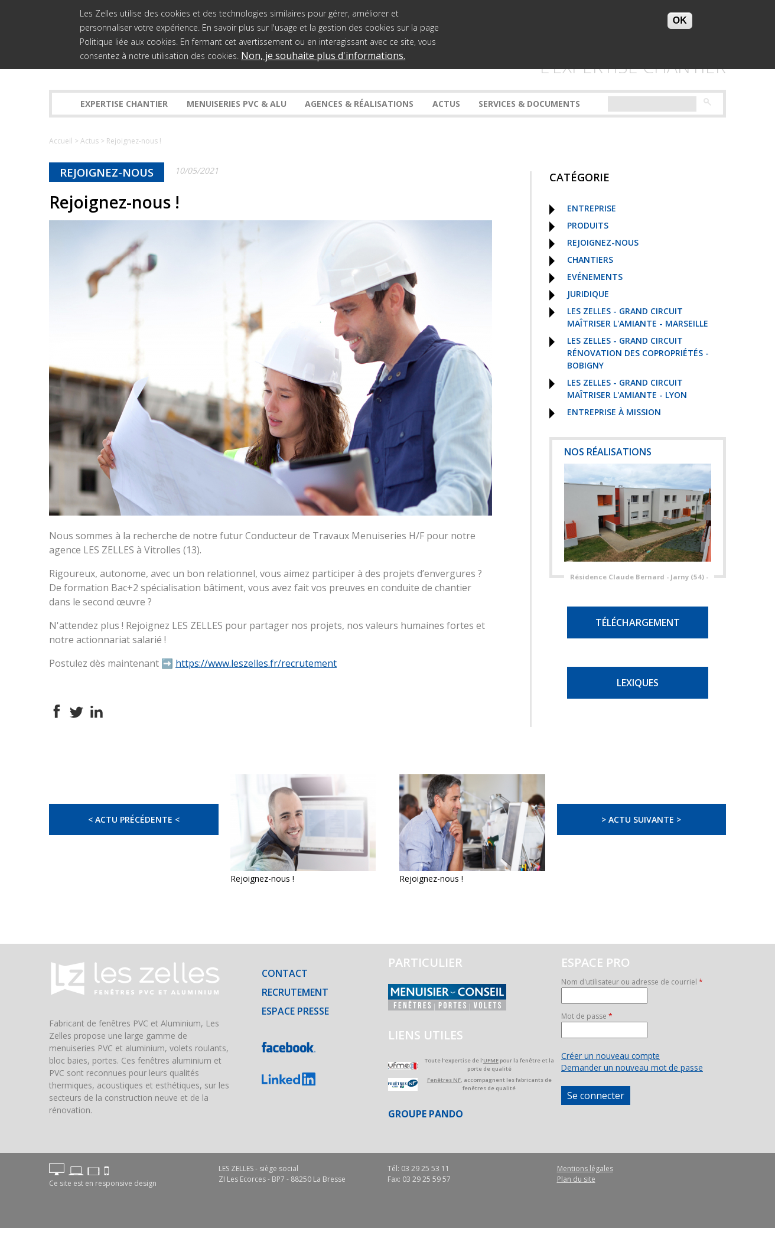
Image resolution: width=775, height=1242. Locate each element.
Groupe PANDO (425, 1113)
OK (680, 19)
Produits (587, 225)
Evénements (595, 276)
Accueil (61, 141)
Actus (89, 141)
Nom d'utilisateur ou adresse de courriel (632, 982)
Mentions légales (585, 1168)
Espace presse (295, 1011)
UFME (491, 1060)
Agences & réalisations (359, 103)
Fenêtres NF (444, 1080)
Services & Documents (529, 103)
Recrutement (295, 992)
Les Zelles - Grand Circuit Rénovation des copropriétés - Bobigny (638, 353)
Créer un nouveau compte (610, 1055)
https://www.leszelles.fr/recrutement (256, 663)
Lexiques (638, 682)
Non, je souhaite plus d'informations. (323, 54)
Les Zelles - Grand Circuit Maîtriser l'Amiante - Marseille (637, 317)
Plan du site (576, 1179)
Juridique (588, 293)
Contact (285, 973)
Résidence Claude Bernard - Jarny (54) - (639, 576)
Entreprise (591, 208)
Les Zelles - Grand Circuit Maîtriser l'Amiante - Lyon (627, 388)
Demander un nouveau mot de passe (632, 1067)
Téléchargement (637, 622)
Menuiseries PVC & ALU (236, 103)
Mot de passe (587, 1016)
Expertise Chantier (124, 103)
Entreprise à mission (614, 412)
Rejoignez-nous (107, 172)
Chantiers (590, 259)
